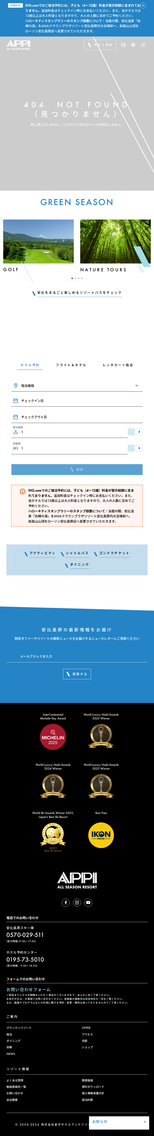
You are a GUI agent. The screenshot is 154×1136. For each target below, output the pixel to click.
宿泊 (9, 1034)
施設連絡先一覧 (94, 998)
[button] (72, 278)
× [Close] (145, 1088)
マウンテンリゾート (19, 1028)
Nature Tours (103, 269)
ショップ (87, 1047)
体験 (9, 1047)
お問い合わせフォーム (28, 989)
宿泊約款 (87, 1100)
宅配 (84, 1041)
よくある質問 (14, 1080)
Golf (11, 269)
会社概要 (12, 1100)
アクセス (87, 1034)
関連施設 (87, 1080)
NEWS (10, 1054)
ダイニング (13, 1041)
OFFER (86, 1028)
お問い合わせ (14, 1093)
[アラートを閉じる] (143, 5)
